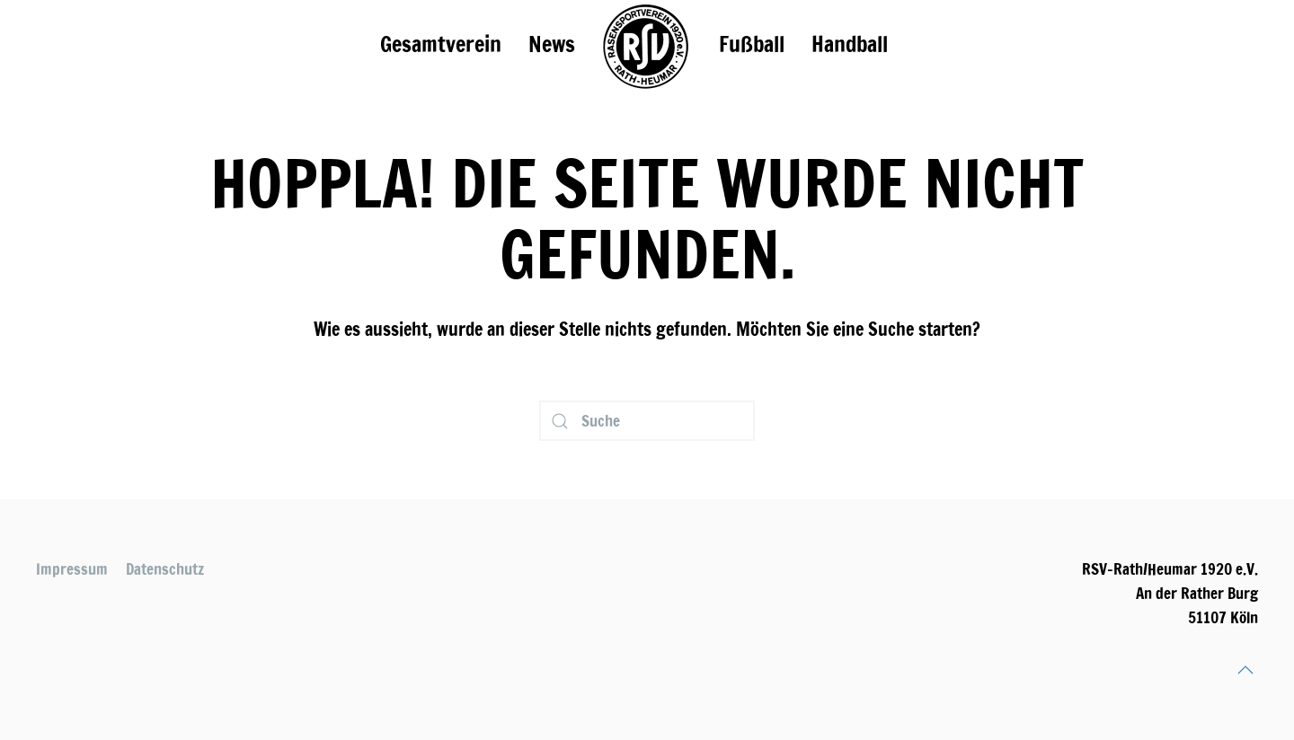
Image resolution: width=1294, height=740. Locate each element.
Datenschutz (165, 569)
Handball (849, 44)
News (551, 44)
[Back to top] (1245, 670)
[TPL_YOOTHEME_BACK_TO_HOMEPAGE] (647, 45)
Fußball (751, 44)
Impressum (72, 569)
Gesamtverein (440, 44)
